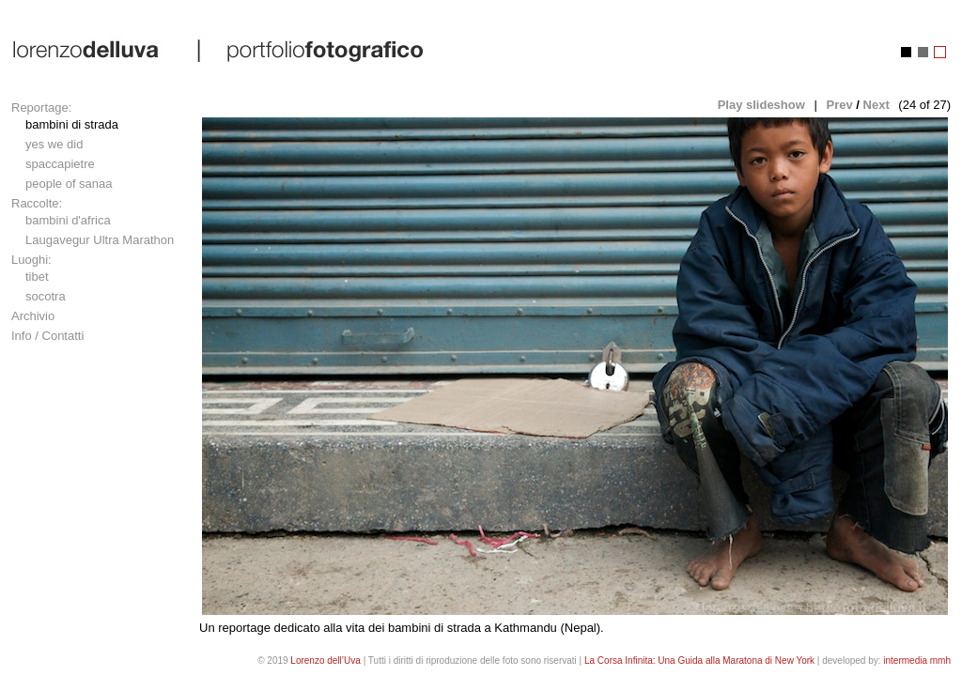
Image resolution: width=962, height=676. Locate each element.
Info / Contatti (47, 336)
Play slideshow (761, 105)
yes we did (54, 144)
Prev (839, 105)
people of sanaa (69, 184)
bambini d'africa (68, 220)
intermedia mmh (917, 660)
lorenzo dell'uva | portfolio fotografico (219, 49)
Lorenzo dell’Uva (325, 660)
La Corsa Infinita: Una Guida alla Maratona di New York (699, 660)
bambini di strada (71, 124)
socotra (45, 296)
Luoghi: (31, 260)
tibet (37, 276)
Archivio (32, 316)
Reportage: (41, 107)
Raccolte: (36, 203)
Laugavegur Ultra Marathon (99, 240)
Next (876, 105)
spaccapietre (60, 164)
